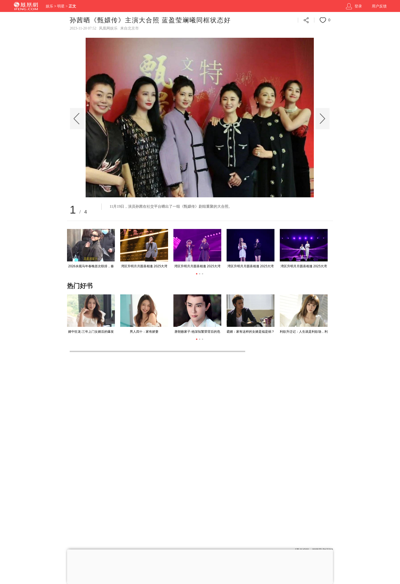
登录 (358, 6)
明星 (61, 6)
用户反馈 (379, 6)
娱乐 (49, 6)
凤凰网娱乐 (108, 28)
